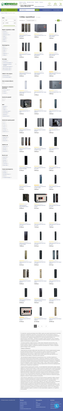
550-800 (4, 160)
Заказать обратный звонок (39, 6)
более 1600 (5, 165)
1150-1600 (5, 163)
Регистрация (38, 403)
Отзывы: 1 (41, 185)
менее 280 (5, 137)
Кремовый (5, 114)
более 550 (5, 151)
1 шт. (4, 121)
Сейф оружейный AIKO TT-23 (40, 35)
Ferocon (4, 48)
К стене (4, 93)
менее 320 (5, 146)
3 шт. (4, 123)
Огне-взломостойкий (7, 77)
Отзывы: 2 (56, 71)
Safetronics (5, 53)
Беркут (4, 36)
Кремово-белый (6, 116)
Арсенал (4, 31)
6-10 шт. (4, 128)
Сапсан (4, 41)
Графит (4, 109)
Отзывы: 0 (26, 34)
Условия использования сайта (25, 408)
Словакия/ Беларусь (7, 177)
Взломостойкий (6, 75)
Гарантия (36, 2)
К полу (4, 91)
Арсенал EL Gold (6, 34)
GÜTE (4, 51)
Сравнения (38, 405)
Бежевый (4, 106)
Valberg (4, 55)
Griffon (4, 50)
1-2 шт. (4, 125)
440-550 (4, 149)
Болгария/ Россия (6, 174)
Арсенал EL (5, 33)
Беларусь (5, 172)
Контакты (41, 2)
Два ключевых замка (7, 68)
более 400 (5, 140)
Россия (4, 175)
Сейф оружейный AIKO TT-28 (55, 92)
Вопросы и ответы (22, 2)
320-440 (4, 148)
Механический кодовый (7, 66)
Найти (37, 10)
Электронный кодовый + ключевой (7, 65)
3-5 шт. (4, 126)
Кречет (4, 39)
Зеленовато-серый (6, 111)
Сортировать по (22, 20)
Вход (37, 402)
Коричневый (5, 112)
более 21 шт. (5, 131)
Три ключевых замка (7, 69)
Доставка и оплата (30, 2)
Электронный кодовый (7, 62)
